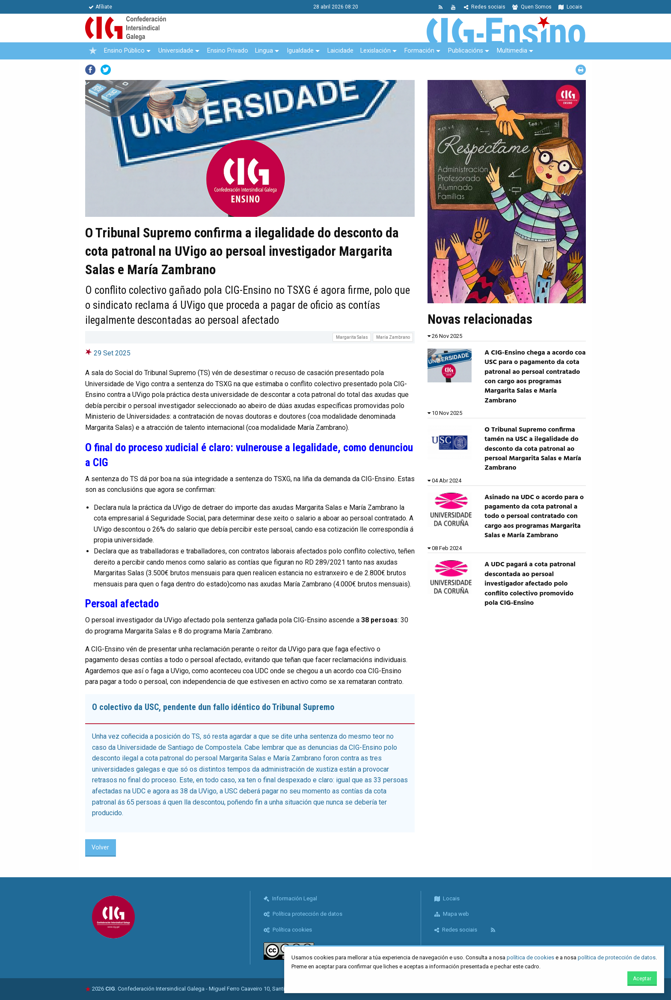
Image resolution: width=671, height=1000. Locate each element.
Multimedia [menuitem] (512, 50)
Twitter (106, 70)
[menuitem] (93, 50)
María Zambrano (393, 337)
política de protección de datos (617, 957)
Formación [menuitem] (419, 50)
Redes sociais (484, 7)
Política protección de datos (303, 914)
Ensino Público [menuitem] (124, 50)
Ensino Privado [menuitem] (227, 50)
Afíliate (100, 7)
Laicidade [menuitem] (340, 50)
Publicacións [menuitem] (465, 50)
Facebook (90, 70)
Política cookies (288, 929)
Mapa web (451, 914)
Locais (570, 7)
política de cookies (530, 957)
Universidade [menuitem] (175, 50)
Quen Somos (532, 7)
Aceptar (642, 979)
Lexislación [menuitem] (375, 50)
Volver (100, 847)
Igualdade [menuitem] (300, 50)
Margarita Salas (352, 337)
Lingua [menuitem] (264, 50)
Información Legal (290, 898)
